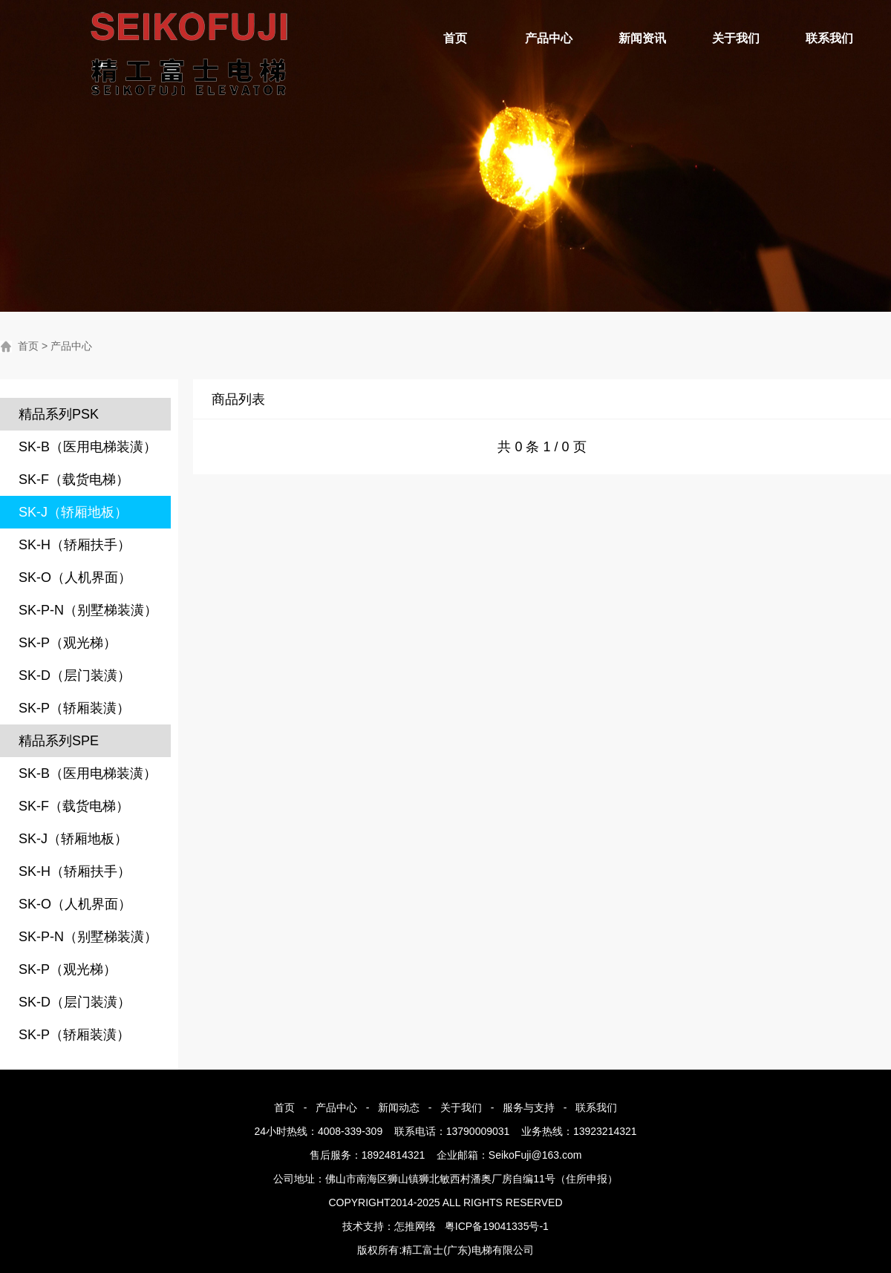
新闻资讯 (642, 38)
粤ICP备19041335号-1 (497, 1226)
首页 (455, 38)
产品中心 (548, 38)
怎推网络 (415, 1226)
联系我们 (829, 38)
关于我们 (736, 38)
